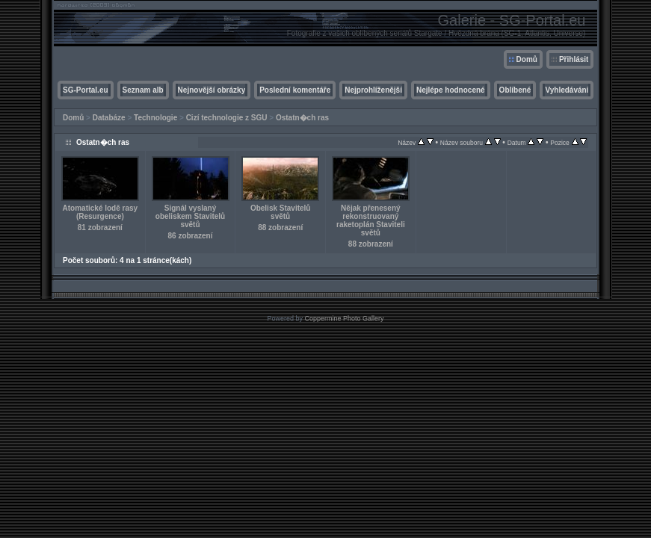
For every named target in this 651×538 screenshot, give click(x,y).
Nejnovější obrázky (212, 90)
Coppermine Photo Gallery (343, 318)
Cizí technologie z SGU (227, 118)
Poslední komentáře (294, 90)
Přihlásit (573, 59)
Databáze (109, 118)
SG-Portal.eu (85, 90)
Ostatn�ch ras (302, 118)
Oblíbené (515, 90)
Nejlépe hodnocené (450, 90)
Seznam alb (143, 90)
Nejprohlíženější (373, 90)
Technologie (155, 118)
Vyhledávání (566, 90)
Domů (526, 59)
